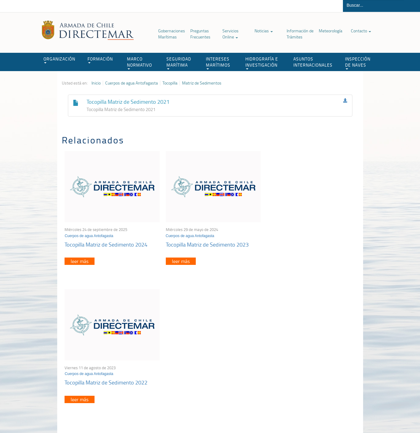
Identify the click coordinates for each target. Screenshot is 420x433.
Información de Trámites (300, 34)
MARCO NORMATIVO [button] (139, 63)
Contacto (361, 31)
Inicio (96, 83)
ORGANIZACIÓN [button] (59, 59)
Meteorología (330, 31)
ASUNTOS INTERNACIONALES (313, 62)
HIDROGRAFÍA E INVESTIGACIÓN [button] (261, 63)
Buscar (412, 6)
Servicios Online (230, 34)
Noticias (264, 31)
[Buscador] (373, 5)
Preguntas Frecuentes (200, 34)
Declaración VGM (312, 360)
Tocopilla (169, 83)
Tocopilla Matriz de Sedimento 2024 (106, 242)
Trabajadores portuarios (318, 353)
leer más (80, 259)
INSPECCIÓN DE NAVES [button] (357, 63)
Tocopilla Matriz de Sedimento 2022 (303, 242)
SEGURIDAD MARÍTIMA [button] (178, 63)
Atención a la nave (313, 345)
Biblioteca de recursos (142, 414)
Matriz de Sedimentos (201, 83)
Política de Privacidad (101, 414)
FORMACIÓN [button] (100, 59)
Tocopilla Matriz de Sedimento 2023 (205, 242)
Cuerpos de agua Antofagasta (131, 83)
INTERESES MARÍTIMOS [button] (218, 63)
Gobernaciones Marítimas (171, 34)
